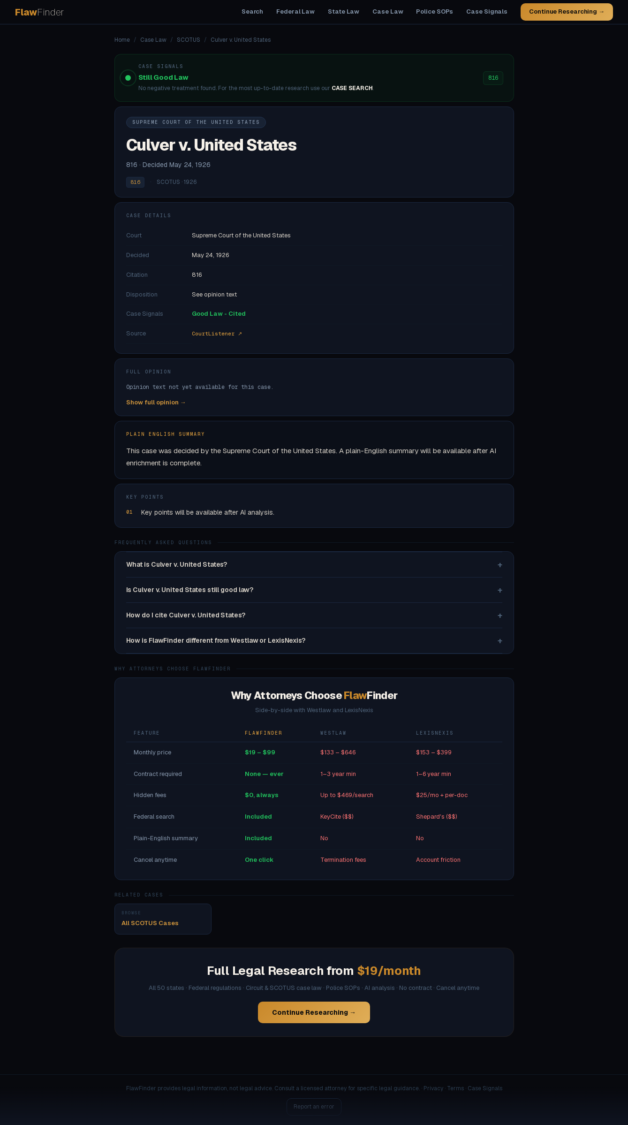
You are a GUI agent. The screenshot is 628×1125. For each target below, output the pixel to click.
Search (252, 11)
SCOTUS (188, 40)
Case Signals (486, 11)
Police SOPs (434, 11)
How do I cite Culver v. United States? (314, 615)
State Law (343, 11)
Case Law (387, 11)
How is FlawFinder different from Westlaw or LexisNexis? (314, 640)
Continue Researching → (567, 11)
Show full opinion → (156, 402)
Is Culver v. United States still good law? (314, 590)
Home (122, 40)
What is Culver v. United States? (314, 564)
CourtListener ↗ (217, 333)
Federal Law (295, 11)
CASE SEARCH (352, 88)
